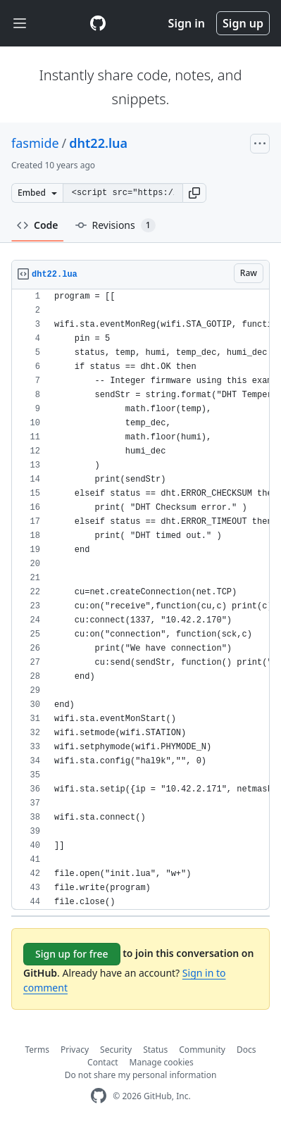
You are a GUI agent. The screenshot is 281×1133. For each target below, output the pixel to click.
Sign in (186, 23)
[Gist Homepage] (97, 23)
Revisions (115, 225)
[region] (140, 599)
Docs (246, 1050)
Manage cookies (162, 1062)
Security (116, 1050)
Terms (37, 1050)
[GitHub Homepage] (98, 1096)
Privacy (75, 1050)
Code (37, 225)
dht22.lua (98, 142)
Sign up (243, 23)
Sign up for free (71, 953)
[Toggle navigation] (19, 23)
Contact (102, 1062)
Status (155, 1050)
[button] (194, 193)
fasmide (35, 142)
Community (202, 1050)
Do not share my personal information (141, 1075)
